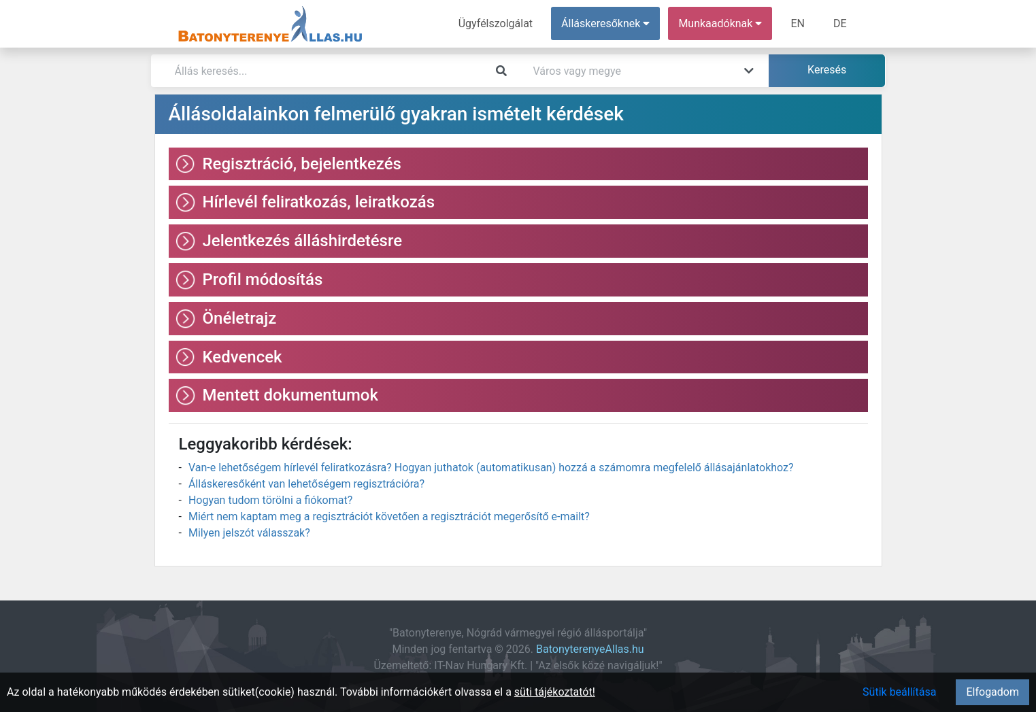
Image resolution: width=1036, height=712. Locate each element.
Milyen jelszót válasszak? (249, 532)
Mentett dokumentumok (291, 395)
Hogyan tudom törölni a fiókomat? (270, 500)
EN (797, 23)
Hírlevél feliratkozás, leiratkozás (319, 201)
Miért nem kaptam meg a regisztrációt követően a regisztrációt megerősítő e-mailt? (389, 516)
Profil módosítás (263, 279)
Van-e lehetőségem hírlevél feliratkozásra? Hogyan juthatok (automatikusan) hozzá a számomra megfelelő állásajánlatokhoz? (491, 467)
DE (840, 23)
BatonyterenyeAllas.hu (590, 649)
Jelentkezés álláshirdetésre (303, 240)
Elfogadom (992, 691)
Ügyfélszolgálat (495, 23)
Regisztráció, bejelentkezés (302, 163)
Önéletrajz (240, 318)
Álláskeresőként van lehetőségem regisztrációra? (306, 483)
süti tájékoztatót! (554, 691)
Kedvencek (242, 357)
